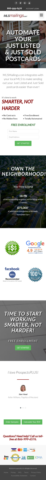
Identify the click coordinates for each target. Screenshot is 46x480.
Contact (33, 476)
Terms (26, 472)
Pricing (13, 472)
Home (6, 472)
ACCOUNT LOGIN (32, 8)
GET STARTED (23, 348)
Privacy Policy (36, 472)
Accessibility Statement (19, 476)
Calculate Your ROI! (32, 422)
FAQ (19, 472)
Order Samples (12, 422)
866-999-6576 (14, 8)
